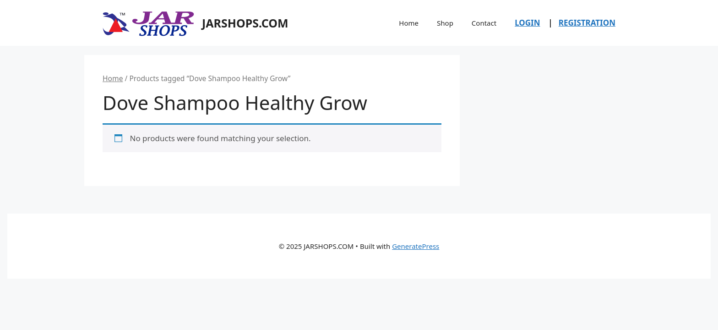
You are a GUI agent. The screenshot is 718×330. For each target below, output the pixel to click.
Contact (484, 23)
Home (409, 23)
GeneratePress (415, 246)
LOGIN (527, 22)
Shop (445, 23)
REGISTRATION (587, 22)
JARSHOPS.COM (245, 23)
